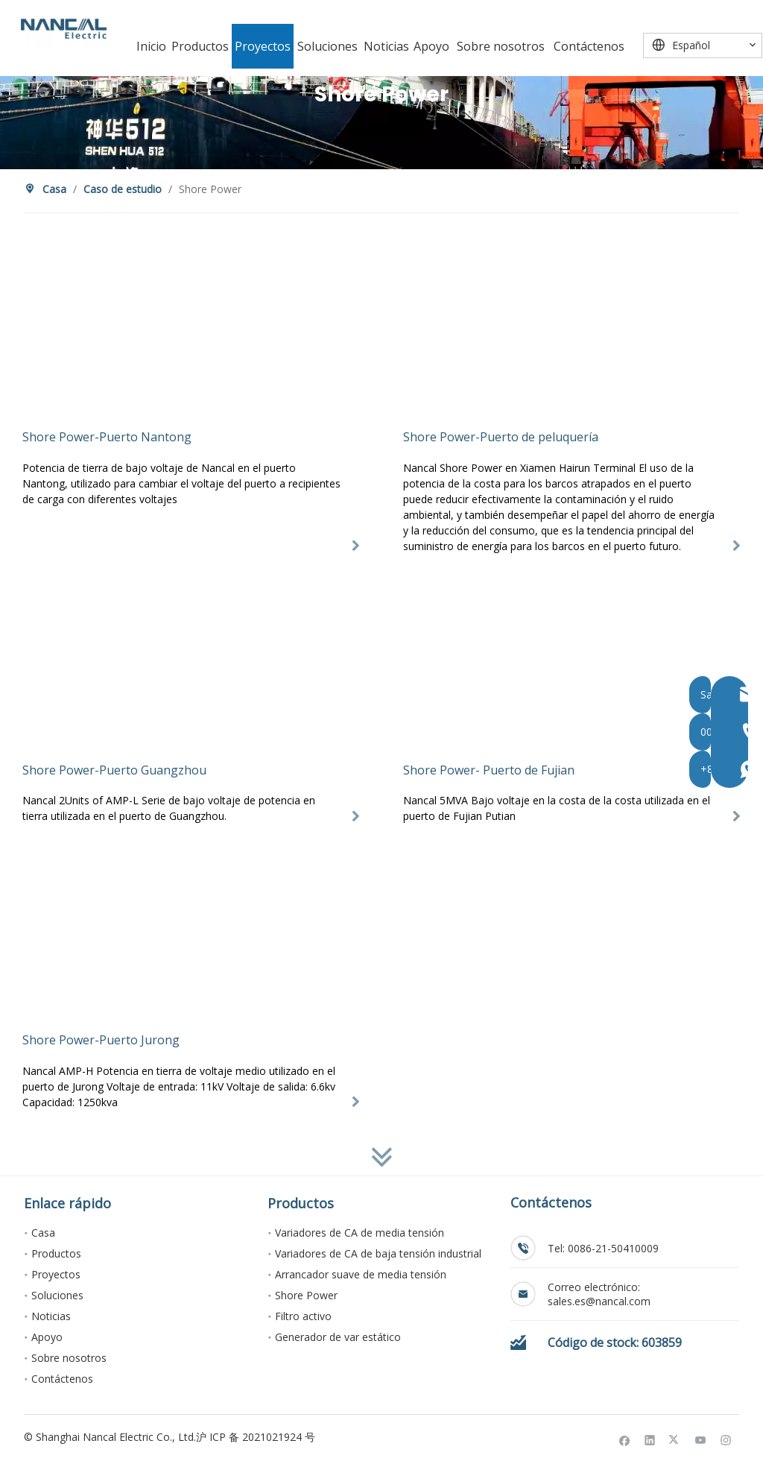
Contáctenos (62, 1379)
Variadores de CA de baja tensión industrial (378, 1253)
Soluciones (57, 1295)
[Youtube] (700, 1439)
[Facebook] (624, 1439)
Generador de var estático (338, 1337)
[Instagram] (726, 1439)
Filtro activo (303, 1316)
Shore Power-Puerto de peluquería (500, 437)
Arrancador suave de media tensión (360, 1274)
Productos (56, 1253)
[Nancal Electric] (63, 28)
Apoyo (47, 1337)
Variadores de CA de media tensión (359, 1232)
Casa (43, 1232)
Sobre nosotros (69, 1358)
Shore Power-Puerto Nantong (106, 437)
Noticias (51, 1316)
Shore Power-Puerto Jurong (101, 1040)
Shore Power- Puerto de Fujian (488, 770)
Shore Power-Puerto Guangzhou (114, 770)
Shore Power (306, 1295)
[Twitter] (675, 1439)
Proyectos (55, 1274)
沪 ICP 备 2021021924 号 (255, 1437)
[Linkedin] (650, 1439)
